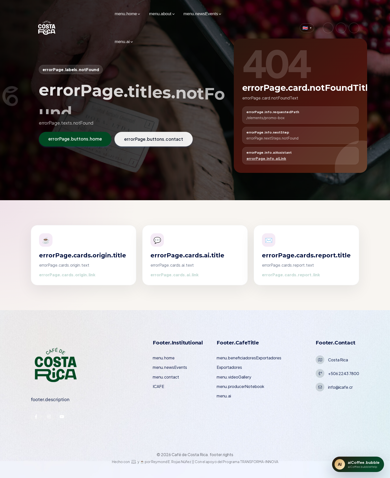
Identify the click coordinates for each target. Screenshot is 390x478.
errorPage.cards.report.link (291, 274)
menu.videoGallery (234, 377)
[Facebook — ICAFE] (36, 416)
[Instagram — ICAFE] (49, 416)
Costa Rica (338, 359)
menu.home (126, 13)
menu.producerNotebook (240, 386)
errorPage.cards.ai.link (174, 274)
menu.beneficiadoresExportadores (249, 357)
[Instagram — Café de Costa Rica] (328, 28)
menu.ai (122, 41)
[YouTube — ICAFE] (62, 416)
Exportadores (229, 367)
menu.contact (166, 377)
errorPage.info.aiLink (266, 158)
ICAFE (158, 386)
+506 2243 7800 (343, 373)
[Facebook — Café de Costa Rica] (341, 28)
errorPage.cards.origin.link (67, 274)
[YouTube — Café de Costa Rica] (354, 28)
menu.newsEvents (201, 13)
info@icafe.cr (340, 387)
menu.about (160, 13)
